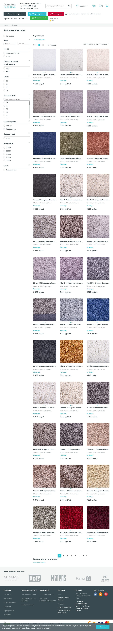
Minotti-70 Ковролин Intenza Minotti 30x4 (71, 200)
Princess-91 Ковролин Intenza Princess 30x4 (98, 449)
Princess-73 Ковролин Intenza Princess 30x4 (71, 491)
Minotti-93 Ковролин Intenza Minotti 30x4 (44, 241)
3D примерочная (38, 14)
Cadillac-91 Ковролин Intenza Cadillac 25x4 (44, 449)
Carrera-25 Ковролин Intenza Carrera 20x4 (98, 158)
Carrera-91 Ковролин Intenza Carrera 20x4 (44, 116)
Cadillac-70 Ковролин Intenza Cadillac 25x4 (44, 408)
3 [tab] (45, 72)
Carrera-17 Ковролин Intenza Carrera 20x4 (98, 117)
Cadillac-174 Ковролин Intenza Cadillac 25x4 (98, 408)
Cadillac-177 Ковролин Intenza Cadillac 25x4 (71, 449)
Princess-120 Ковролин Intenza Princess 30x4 (71, 532)
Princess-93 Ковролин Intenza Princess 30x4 (44, 491)
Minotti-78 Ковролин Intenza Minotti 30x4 (44, 366)
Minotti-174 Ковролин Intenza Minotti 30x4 (98, 241)
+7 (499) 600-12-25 (28, 6)
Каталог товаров (14, 14)
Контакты (85, 14)
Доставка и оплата (72, 14)
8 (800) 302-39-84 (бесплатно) (64, 611)
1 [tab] (70, 72)
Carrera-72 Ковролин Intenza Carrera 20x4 (98, 75)
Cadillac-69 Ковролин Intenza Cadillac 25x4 (98, 366)
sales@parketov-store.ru (63, 599)
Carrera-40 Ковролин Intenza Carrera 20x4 (71, 158)
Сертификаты (9, 611)
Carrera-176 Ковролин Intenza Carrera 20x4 (71, 116)
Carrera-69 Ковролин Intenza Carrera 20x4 (71, 75)
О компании (8, 598)
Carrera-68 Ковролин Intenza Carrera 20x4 (44, 75)
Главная (6, 25)
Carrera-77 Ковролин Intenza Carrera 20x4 (44, 200)
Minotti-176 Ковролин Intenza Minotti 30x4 (44, 283)
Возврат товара (27, 605)
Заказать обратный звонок (29, 8)
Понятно (103, 627)
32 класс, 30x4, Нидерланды (69, 203)
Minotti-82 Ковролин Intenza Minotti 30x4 (98, 324)
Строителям (8, 19)
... (79, 555)
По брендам (40, 39)
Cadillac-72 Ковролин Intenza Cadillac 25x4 (71, 408)
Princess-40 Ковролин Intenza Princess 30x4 (98, 491)
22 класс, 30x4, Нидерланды (96, 452)
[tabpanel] (44, 60)
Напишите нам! (40, 18)
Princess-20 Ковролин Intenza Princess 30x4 (98, 532)
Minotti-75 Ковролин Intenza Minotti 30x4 (44, 324)
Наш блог (7, 615)
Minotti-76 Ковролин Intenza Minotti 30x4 (98, 283)
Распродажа (57, 14)
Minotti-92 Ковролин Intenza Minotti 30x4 (71, 241)
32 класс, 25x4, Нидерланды (96, 369)
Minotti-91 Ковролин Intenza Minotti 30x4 (71, 283)
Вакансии (7, 607)
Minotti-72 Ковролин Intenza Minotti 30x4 (98, 200)
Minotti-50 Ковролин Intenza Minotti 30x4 (71, 366)
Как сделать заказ (46, 594)
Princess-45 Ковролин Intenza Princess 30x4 (44, 532)
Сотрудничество (10, 602)
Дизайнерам (95, 14)
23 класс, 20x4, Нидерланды (42, 78)
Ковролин (15, 25)
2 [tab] (71, 72)
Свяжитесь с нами (39, 562)
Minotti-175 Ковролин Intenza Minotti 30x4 (71, 324)
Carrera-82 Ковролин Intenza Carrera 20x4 (44, 158)
